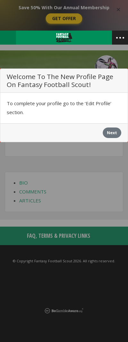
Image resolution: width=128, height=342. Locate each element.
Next (112, 132)
